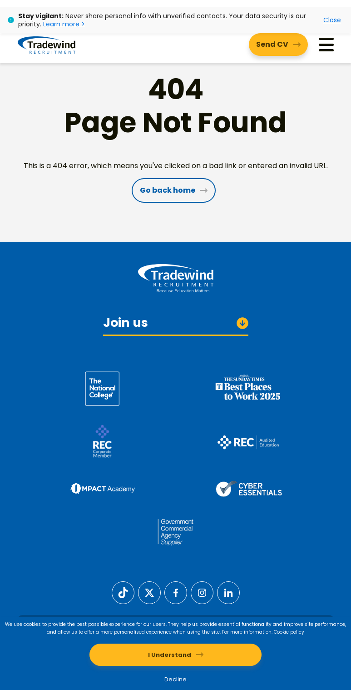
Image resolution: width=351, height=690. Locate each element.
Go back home (167, 190)
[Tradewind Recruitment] (46, 44)
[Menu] (326, 45)
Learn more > (64, 24)
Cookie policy (289, 632)
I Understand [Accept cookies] (169, 654)
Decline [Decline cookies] (175, 679)
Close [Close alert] (332, 20)
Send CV (272, 44)
